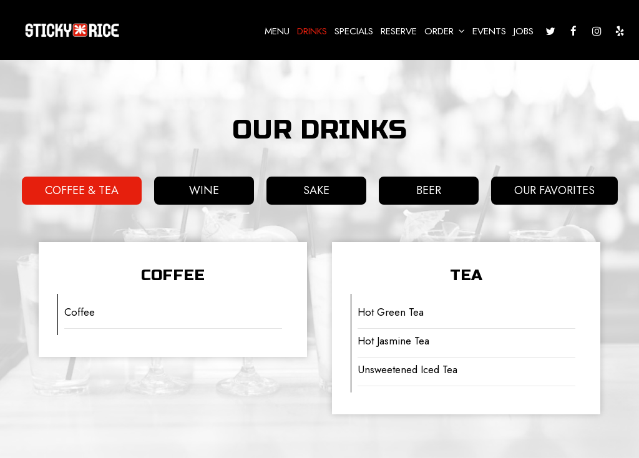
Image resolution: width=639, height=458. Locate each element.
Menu (277, 31)
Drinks (312, 31)
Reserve (399, 31)
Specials (353, 31)
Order (444, 31)
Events (489, 31)
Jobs (524, 31)
